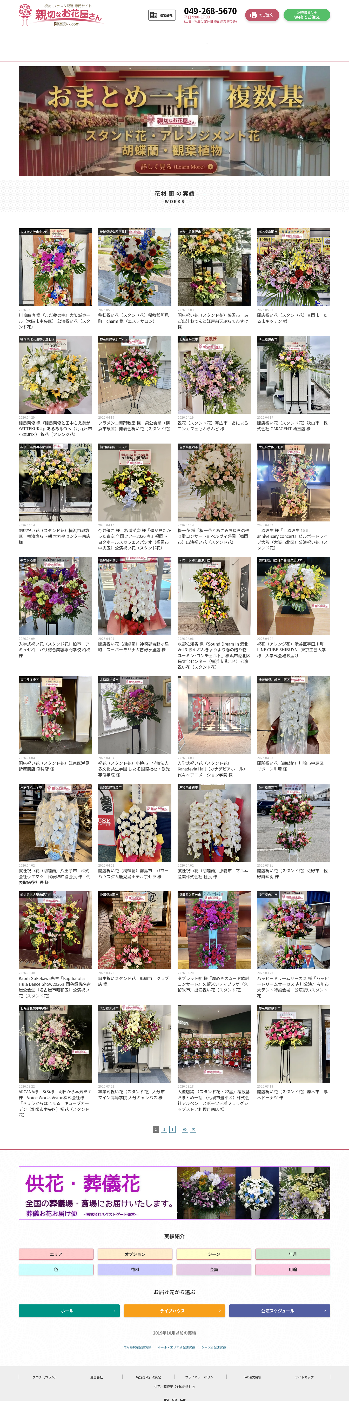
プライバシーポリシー (200, 1360)
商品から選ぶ (120, 35)
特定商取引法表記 (148, 1360)
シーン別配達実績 (213, 1330)
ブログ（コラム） (44, 1360)
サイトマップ (304, 1360)
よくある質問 (243, 35)
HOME (39, 35)
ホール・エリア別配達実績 (176, 1330)
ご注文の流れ (80, 35)
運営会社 (96, 1360)
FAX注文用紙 (252, 1360)
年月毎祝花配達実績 (137, 1330)
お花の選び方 (161, 35)
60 (185, 1112)
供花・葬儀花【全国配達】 (174, 1370)
